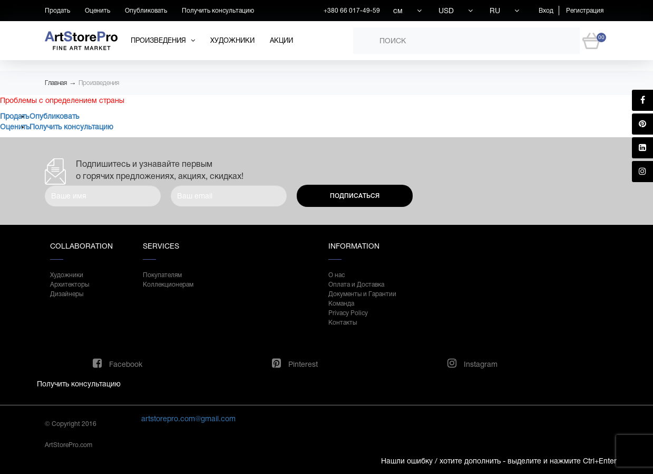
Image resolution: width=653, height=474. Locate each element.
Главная (56, 83)
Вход (546, 10)
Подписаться (354, 196)
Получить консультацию (218, 10)
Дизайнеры (66, 294)
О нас (336, 275)
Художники (232, 40)
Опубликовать (146, 10)
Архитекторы (69, 284)
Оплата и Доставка (356, 284)
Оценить (97, 10)
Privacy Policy (348, 313)
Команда (341, 303)
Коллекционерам (168, 284)
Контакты (342, 322)
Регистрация (584, 10)
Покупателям (162, 275)
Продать (57, 10)
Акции (281, 40)
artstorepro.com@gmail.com (188, 418)
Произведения (99, 83)
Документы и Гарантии (362, 294)
